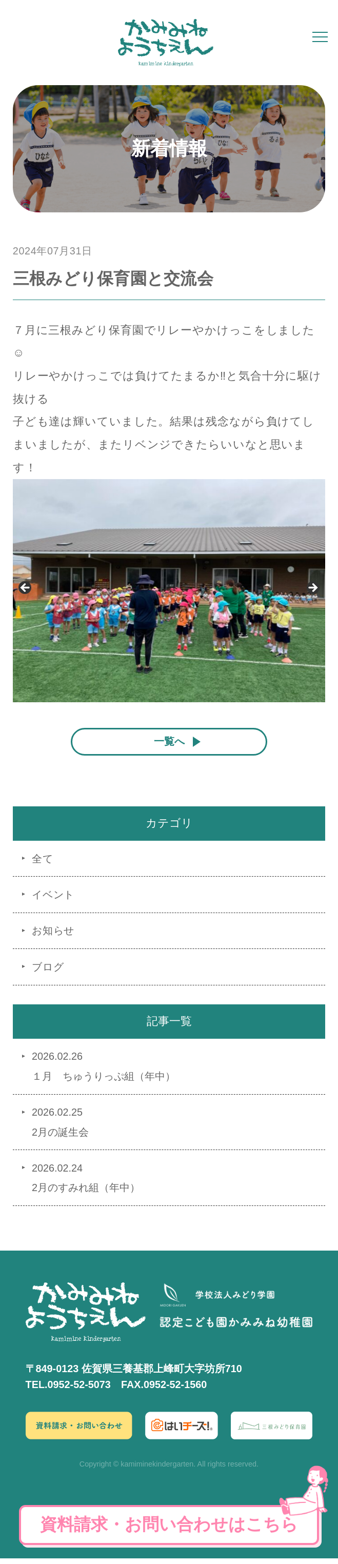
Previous (25, 588)
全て (42, 864)
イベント (53, 900)
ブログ (48, 972)
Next (312, 588)
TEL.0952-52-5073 (68, 1390)
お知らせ (53, 936)
